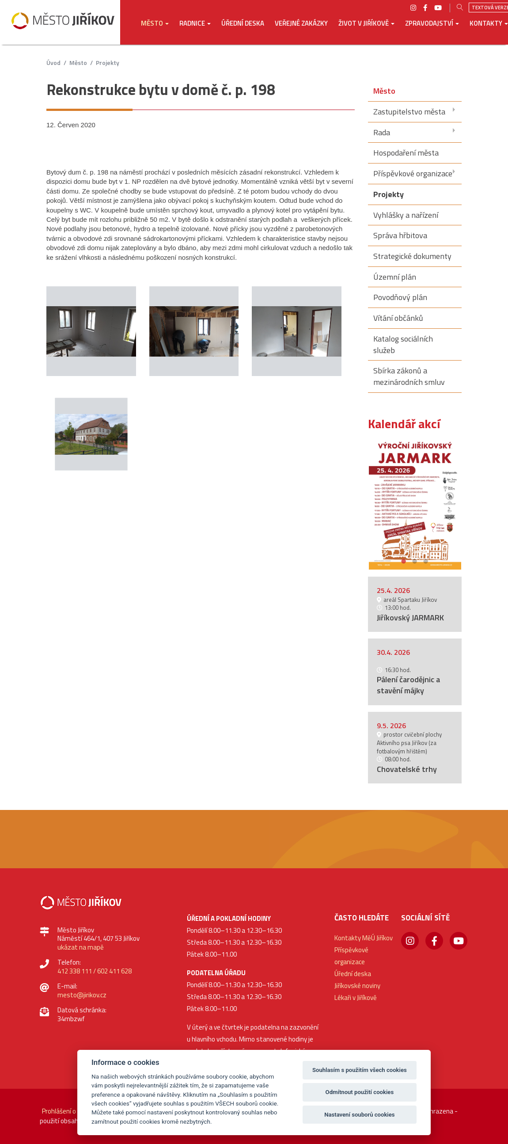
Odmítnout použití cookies (360, 1092)
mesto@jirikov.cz (81, 995)
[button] (155, 30)
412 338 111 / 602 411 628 (94, 971)
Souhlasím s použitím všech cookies (359, 1070)
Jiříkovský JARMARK (410, 617)
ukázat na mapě (80, 947)
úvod (53, 62)
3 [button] (425, 560)
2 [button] (414, 560)
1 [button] (403, 560)
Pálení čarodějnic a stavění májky (408, 684)
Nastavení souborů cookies (359, 1114)
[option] (415, 504)
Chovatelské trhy (407, 769)
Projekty (107, 62)
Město (78, 62)
